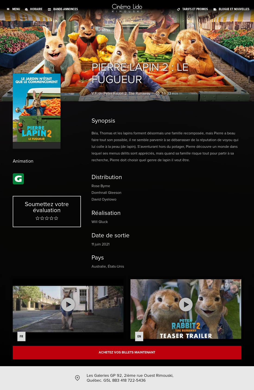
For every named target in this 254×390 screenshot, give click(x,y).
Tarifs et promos (195, 9)
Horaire (36, 9)
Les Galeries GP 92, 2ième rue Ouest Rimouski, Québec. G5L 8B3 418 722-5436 (130, 378)
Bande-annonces (65, 9)
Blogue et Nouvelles (234, 9)
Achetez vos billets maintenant (127, 352)
